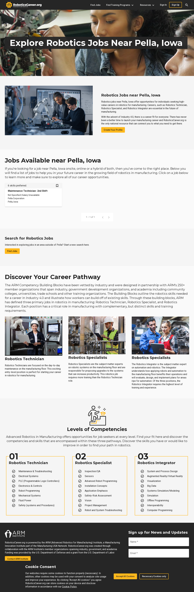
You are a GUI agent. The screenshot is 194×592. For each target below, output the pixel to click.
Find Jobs (12, 251)
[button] (187, 5)
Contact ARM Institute (17, 559)
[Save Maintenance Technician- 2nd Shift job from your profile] (57, 186)
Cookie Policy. (69, 586)
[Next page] (109, 217)
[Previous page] (103, 217)
